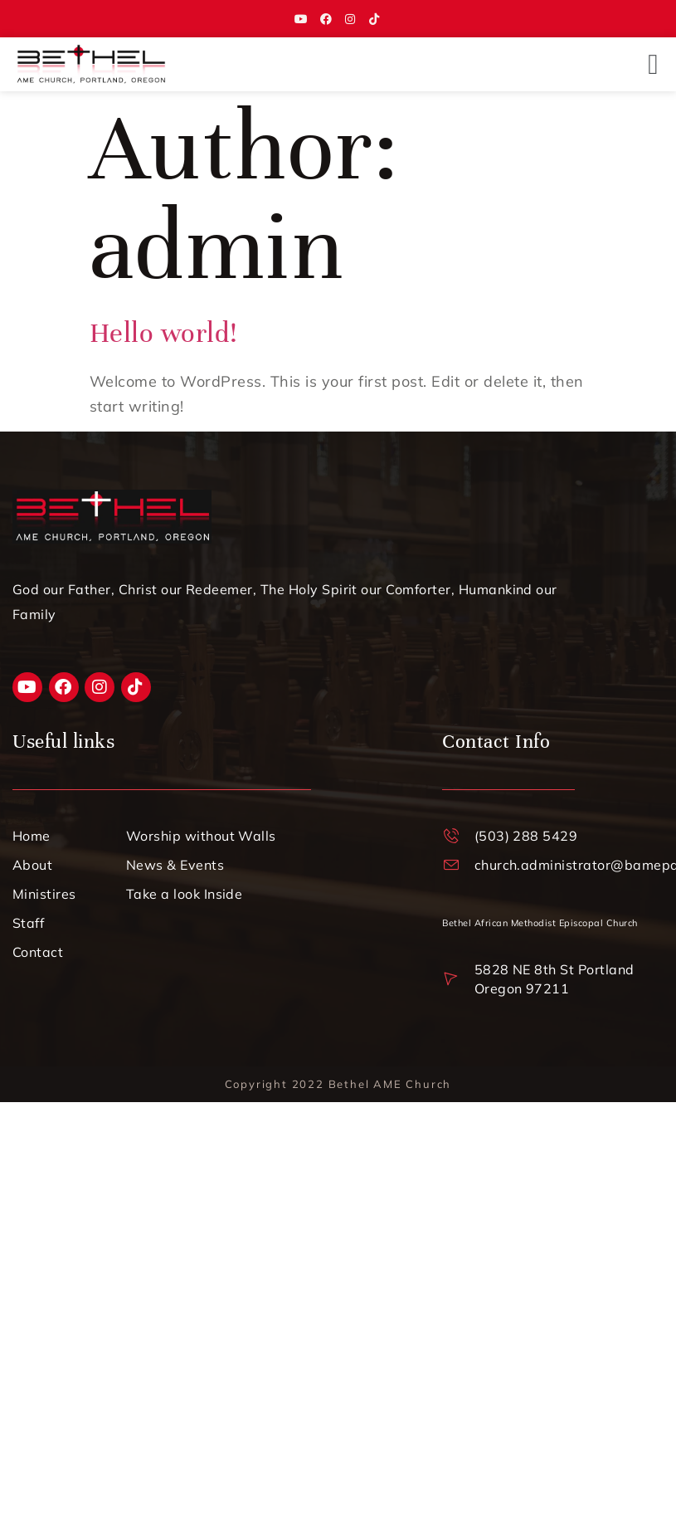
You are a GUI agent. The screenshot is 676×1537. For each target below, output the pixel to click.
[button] (653, 64)
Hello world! (163, 332)
